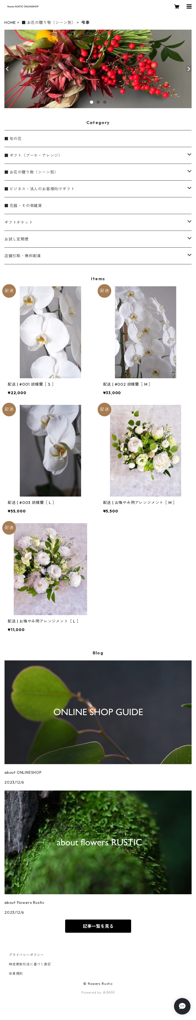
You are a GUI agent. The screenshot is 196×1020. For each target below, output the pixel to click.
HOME (10, 22)
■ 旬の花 (13, 138)
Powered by (98, 992)
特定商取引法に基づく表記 (30, 964)
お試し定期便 (16, 239)
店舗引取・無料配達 (22, 255)
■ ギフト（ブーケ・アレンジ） (33, 155)
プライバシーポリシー (26, 955)
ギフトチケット (18, 222)
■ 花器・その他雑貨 (23, 205)
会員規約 (16, 973)
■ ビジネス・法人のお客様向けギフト (39, 188)
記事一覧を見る (98, 926)
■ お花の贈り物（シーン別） (49, 22)
